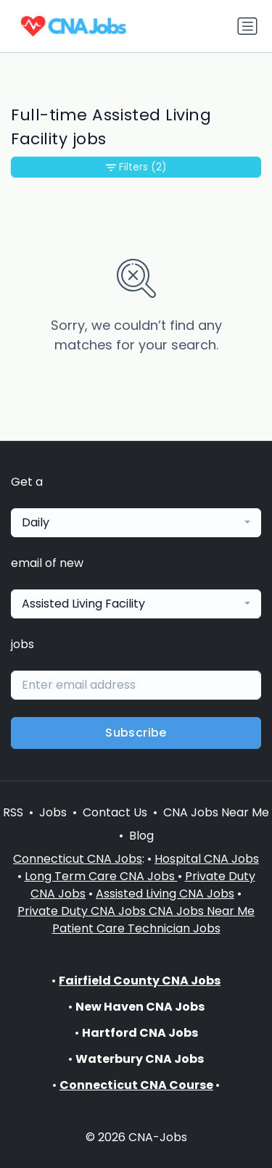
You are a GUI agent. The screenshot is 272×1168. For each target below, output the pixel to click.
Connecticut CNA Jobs (77, 858)
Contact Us (115, 812)
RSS (13, 812)
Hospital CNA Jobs (206, 858)
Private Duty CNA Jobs (83, 911)
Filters (136, 167)
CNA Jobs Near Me (216, 812)
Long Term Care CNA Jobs (101, 876)
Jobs (53, 812)
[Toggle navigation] (247, 26)
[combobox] (136, 522)
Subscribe (136, 732)
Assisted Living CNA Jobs (165, 893)
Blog (141, 835)
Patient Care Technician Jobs (136, 928)
